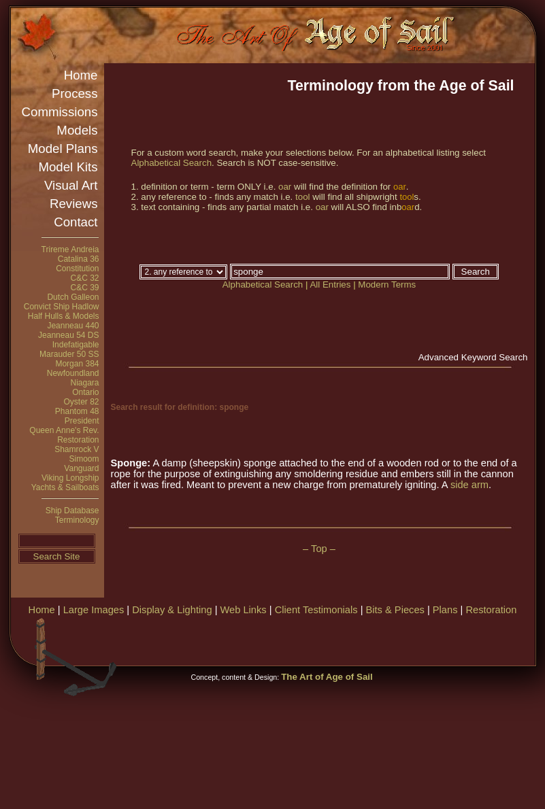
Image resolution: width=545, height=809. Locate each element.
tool (302, 197)
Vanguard (81, 468)
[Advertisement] (335, 714)
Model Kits (67, 167)
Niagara (84, 383)
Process (74, 93)
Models (76, 130)
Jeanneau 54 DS (68, 335)
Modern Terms (387, 284)
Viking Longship (70, 478)
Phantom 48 (77, 411)
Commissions (60, 112)
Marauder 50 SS (69, 354)
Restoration (78, 440)
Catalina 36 (78, 259)
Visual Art (70, 185)
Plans (445, 609)
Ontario (85, 392)
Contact (75, 222)
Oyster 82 (81, 402)
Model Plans (63, 148)
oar (284, 187)
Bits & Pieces (395, 609)
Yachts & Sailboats (65, 487)
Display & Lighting (172, 609)
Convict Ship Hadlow (61, 306)
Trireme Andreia (70, 249)
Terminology (77, 520)
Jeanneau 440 (73, 325)
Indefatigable (75, 344)
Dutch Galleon (73, 297)
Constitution (77, 268)
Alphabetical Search (171, 163)
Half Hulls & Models (63, 316)
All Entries (330, 284)
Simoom (84, 459)
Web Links (243, 609)
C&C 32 (84, 278)
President (82, 421)
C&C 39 (84, 287)
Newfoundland (73, 373)
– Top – (319, 548)
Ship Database (72, 510)
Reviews (74, 203)
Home (81, 75)
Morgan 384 (77, 363)
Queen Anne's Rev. (64, 430)
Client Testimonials (316, 609)
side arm (469, 484)
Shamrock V (76, 449)
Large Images (94, 609)
